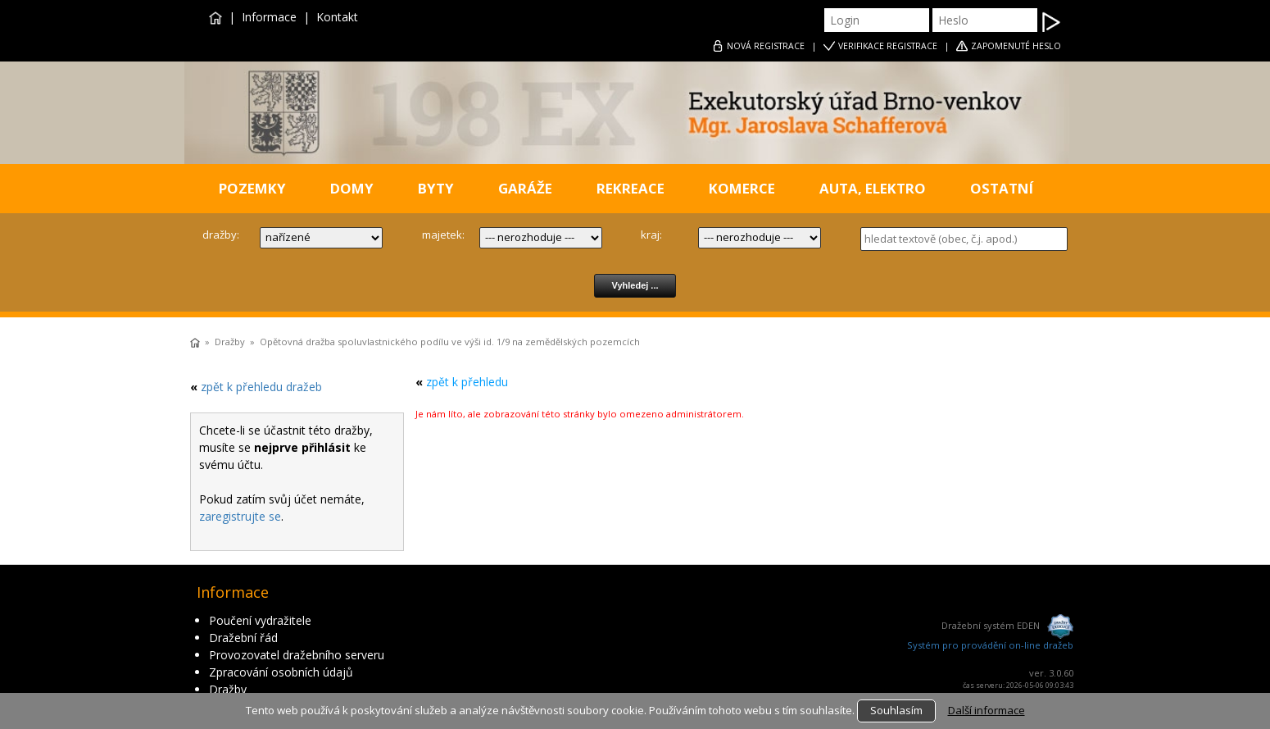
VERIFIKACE (887, 46)
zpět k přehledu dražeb (261, 386)
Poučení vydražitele (260, 620)
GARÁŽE (525, 188)
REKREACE (630, 188)
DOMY (352, 188)
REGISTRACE (766, 46)
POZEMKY (252, 188)
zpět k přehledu (467, 382)
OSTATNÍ (1001, 188)
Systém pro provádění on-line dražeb (990, 645)
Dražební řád (243, 637)
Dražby (230, 341)
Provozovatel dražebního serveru (296, 655)
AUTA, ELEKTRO (872, 188)
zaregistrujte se (240, 516)
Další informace (986, 710)
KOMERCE (742, 188)
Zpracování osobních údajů (281, 672)
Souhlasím (896, 710)
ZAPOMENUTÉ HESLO (1016, 46)
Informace (269, 17)
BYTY (436, 188)
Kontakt (337, 17)
